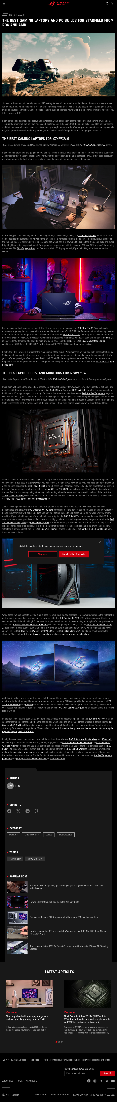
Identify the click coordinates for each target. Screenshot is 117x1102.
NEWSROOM (31, 1081)
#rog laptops (35, 858)
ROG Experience (93, 393)
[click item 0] (56, 1042)
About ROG (7, 1081)
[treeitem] (30, 1007)
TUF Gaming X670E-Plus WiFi (45, 529)
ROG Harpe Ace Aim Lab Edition (77, 742)
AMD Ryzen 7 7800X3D (57, 489)
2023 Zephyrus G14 (87, 235)
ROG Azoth (107, 739)
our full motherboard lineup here (97, 529)
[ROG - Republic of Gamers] (58, 3)
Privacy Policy (40, 1095)
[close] (100, 542)
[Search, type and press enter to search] (107, 3)
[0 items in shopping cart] (113, 3)
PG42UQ (29, 704)
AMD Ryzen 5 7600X (37, 486)
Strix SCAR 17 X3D (71, 334)
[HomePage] (4, 1060)
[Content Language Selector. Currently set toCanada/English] (10, 1095)
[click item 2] (62, 1042)
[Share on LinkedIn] (27, 811)
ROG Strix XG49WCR (97, 718)
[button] (4, 3)
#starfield (15, 858)
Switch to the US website (73, 554)
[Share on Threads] (36, 811)
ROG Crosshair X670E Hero (40, 509)
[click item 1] (59, 1042)
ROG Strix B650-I (71, 516)
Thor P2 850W (46, 631)
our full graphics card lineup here (36, 634)
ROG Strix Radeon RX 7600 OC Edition (30, 624)
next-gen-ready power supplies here (72, 634)
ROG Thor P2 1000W (25, 631)
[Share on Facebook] (9, 811)
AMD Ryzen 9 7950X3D (12, 495)
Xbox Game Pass (57, 758)
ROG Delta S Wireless (77, 749)
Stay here (42, 554)
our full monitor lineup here (67, 728)
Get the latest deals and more (79, 1069)
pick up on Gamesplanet (31, 758)
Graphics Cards (32, 834)
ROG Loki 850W (66, 631)
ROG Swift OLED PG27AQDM (71, 707)
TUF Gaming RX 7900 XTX (72, 618)
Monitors (13, 834)
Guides (49, 834)
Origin (65, 390)
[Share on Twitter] (18, 811)
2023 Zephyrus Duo (26, 248)
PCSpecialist (79, 390)
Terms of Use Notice (60, 1095)
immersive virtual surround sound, (28, 752)
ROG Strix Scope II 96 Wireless (83, 739)
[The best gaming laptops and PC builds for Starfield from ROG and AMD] (77, 1060)
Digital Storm (56, 390)
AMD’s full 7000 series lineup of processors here (28, 498)
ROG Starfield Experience (94, 145)
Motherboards (65, 834)
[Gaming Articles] (18, 1060)
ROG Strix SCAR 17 (86, 328)
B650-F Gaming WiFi (39, 522)
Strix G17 (110, 337)
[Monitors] (35, 1060)
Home (20, 1081)
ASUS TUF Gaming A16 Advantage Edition (86, 341)
